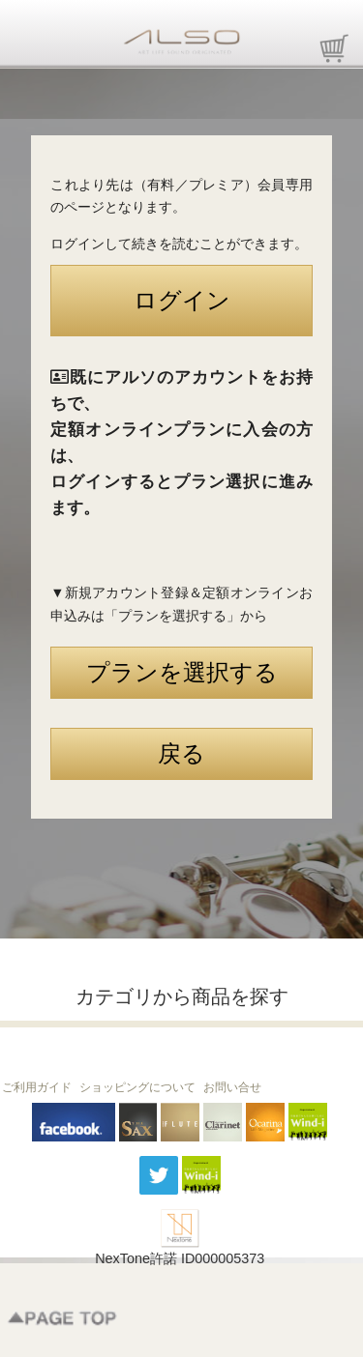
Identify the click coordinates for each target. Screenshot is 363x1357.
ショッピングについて (137, 1087)
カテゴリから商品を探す (182, 996)
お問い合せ (232, 1087)
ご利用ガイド (37, 1087)
